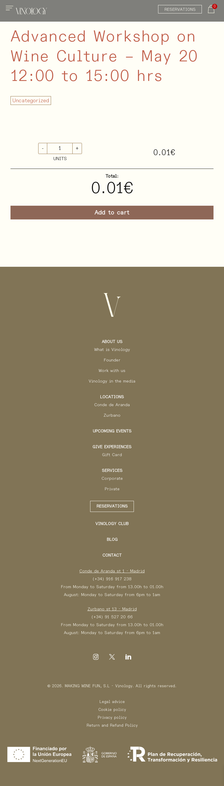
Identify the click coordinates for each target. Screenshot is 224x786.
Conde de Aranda (112, 405)
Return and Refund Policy (112, 725)
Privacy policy (112, 717)
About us (112, 342)
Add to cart (112, 212)
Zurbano (112, 415)
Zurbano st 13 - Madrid (112, 609)
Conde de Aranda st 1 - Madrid (112, 571)
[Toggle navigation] (10, 10)
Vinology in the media (112, 381)
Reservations (180, 9)
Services (112, 470)
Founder (112, 360)
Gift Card (112, 455)
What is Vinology (112, 349)
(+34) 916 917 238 (112, 579)
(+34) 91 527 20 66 (112, 617)
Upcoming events (112, 431)
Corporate (112, 478)
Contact (112, 555)
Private (112, 489)
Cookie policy (112, 709)
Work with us (112, 370)
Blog (112, 539)
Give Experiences (112, 447)
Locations (112, 397)
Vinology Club (112, 524)
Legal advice (112, 702)
